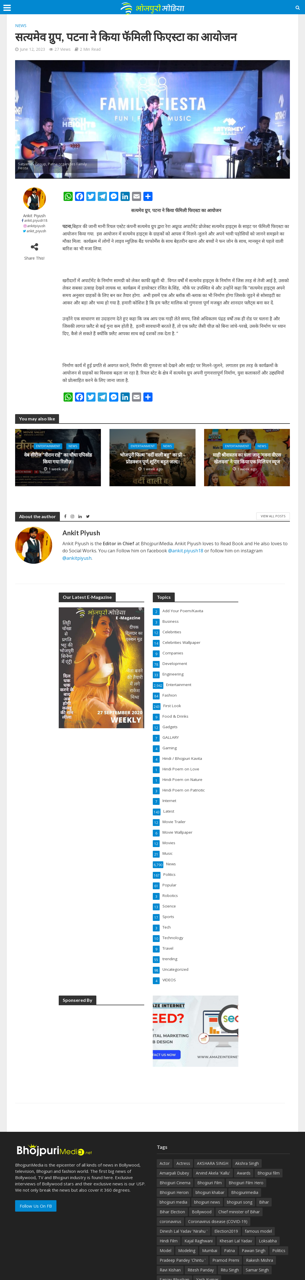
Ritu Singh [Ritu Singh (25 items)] (230, 1239)
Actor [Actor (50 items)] (165, 1132)
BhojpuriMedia (85, 1273)
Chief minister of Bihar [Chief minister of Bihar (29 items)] (239, 1181)
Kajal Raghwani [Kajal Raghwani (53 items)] (198, 1210)
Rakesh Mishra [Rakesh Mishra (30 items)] (259, 1229)
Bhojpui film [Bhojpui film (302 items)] (268, 1142)
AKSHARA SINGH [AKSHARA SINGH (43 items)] (212, 1132)
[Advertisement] (101, 1015)
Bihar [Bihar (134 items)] (264, 1171)
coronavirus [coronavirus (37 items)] (170, 1190)
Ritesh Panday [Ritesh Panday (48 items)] (201, 1239)
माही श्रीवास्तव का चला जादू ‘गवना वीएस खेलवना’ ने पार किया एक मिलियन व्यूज (247, 459)
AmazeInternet (138, 1273)
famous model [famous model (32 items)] (258, 1200)
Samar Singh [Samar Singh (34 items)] (257, 1239)
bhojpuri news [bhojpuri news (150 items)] (207, 1171)
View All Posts (273, 516)
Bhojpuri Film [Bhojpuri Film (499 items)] (209, 1152)
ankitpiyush (36, 225)
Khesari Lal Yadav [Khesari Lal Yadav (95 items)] (235, 1210)
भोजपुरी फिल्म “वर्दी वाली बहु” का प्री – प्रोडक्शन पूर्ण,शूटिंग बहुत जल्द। (152, 459)
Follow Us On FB (36, 1175)
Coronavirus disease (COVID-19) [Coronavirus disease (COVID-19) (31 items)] (217, 1190)
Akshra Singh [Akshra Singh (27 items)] (247, 1132)
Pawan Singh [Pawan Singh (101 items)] (253, 1219)
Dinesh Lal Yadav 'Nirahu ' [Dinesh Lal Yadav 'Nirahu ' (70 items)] (184, 1200)
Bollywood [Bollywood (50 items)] (202, 1181)
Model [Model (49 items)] (165, 1219)
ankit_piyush (36, 231)
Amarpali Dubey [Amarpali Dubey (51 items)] (174, 1142)
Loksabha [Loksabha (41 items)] (268, 1210)
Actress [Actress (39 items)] (183, 1132)
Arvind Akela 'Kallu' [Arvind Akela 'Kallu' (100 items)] (213, 1142)
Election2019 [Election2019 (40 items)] (226, 1200)
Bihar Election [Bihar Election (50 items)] (172, 1181)
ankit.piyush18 (35, 220)
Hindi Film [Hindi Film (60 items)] (169, 1210)
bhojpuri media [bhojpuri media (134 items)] (173, 1171)
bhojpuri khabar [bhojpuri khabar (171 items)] (210, 1161)
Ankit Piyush (34, 215)
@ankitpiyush (76, 558)
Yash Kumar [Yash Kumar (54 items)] (207, 1248)
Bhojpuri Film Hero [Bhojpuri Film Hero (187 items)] (246, 1152)
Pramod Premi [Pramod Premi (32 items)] (225, 1229)
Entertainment (47, 446)
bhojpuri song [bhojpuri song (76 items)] (239, 1171)
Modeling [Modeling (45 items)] (186, 1219)
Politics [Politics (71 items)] (278, 1219)
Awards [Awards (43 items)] (244, 1142)
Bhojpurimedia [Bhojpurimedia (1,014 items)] (244, 1161)
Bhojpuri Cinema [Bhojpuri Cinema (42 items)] (175, 1152)
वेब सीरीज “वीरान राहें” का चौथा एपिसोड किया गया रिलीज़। (58, 459)
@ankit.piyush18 (185, 551)
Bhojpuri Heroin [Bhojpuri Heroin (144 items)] (174, 1161)
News (21, 25)
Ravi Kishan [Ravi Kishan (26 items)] (170, 1239)
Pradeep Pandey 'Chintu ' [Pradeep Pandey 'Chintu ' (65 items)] (183, 1229)
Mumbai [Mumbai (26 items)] (209, 1219)
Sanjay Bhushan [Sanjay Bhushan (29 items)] (174, 1248)
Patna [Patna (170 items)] (229, 1219)
